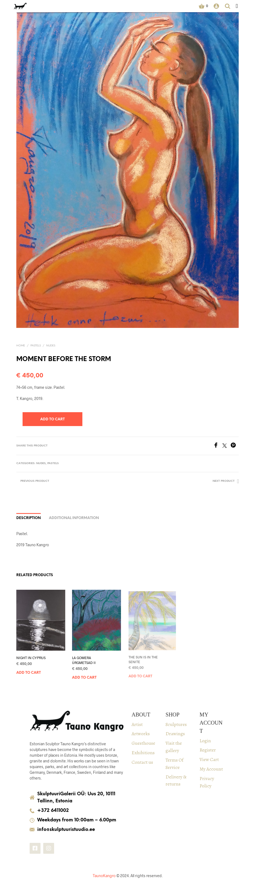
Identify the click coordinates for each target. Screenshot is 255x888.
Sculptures (176, 724)
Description (28, 518)
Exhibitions (143, 752)
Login (205, 740)
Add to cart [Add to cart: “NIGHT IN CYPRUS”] (28, 672)
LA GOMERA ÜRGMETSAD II (84, 658)
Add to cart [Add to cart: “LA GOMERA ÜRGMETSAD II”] (85, 675)
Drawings (175, 733)
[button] (203, 6)
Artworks (141, 733)
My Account (211, 769)
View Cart (209, 759)
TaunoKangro (104, 875)
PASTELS (35, 345)
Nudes (50, 345)
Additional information (74, 518)
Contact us (142, 762)
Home (20, 345)
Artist (137, 724)
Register (208, 750)
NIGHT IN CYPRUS (31, 657)
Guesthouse (143, 743)
